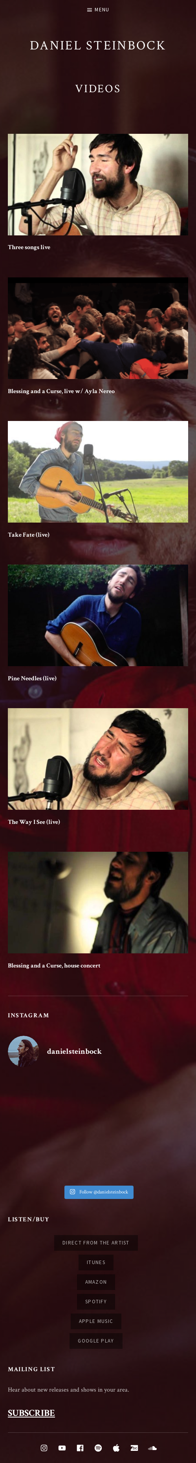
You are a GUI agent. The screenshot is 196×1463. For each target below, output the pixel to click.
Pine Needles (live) (32, 678)
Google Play (96, 1340)
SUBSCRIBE (31, 1413)
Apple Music (96, 1321)
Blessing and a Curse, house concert (54, 966)
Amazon (96, 1282)
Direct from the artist (96, 1242)
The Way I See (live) (34, 822)
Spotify (96, 1301)
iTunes (96, 1262)
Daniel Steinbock (98, 45)
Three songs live (29, 247)
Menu (102, 9)
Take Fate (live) (28, 535)
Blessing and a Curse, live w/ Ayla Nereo (61, 391)
